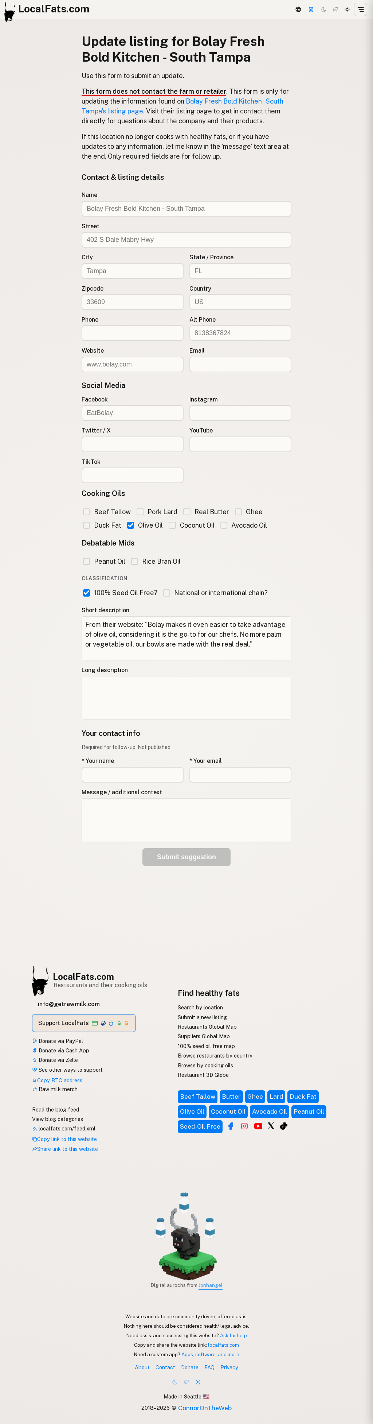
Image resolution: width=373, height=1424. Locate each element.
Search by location (200, 1007)
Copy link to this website (64, 1139)
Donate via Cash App (60, 1050)
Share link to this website (65, 1149)
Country (200, 288)
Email (197, 350)
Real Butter (206, 512)
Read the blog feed (55, 1109)
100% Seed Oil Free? (120, 593)
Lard (276, 1096)
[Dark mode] (324, 9)
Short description (105, 610)
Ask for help (233, 1335)
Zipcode (92, 288)
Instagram (203, 399)
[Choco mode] (335, 9)
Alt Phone (202, 319)
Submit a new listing (202, 1017)
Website (93, 350)
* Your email (205, 760)
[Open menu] (360, 9)
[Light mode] (347, 9)
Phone (90, 319)
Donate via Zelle (55, 1060)
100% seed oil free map (206, 1046)
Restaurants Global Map (207, 1027)
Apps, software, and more (210, 1354)
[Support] (311, 9)
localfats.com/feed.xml (63, 1128)
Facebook (95, 399)
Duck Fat (102, 525)
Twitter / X (96, 430)
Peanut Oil (104, 561)
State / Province (211, 257)
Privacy (229, 1367)
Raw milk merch (55, 1089)
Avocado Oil (243, 525)
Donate (190, 1367)
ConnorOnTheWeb (205, 1408)
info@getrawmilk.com (69, 1004)
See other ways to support (67, 1070)
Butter (231, 1096)
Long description (105, 670)
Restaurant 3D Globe (203, 1075)
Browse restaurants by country (215, 1055)
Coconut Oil (191, 525)
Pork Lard (157, 512)
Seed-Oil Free (200, 1126)
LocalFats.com (83, 976)
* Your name (98, 760)
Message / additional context (122, 792)
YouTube (201, 430)
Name (89, 194)
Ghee (249, 512)
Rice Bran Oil (156, 561)
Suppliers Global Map (204, 1036)
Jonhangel (211, 1285)
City (87, 257)
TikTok (91, 461)
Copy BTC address (57, 1080)
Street (90, 226)
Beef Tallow (107, 512)
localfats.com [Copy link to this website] (223, 1345)
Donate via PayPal (57, 1041)
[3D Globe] (298, 9)
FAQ (209, 1367)
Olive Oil (145, 525)
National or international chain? (215, 593)
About (142, 1367)
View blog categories (57, 1119)
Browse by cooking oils (205, 1065)
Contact (165, 1367)
